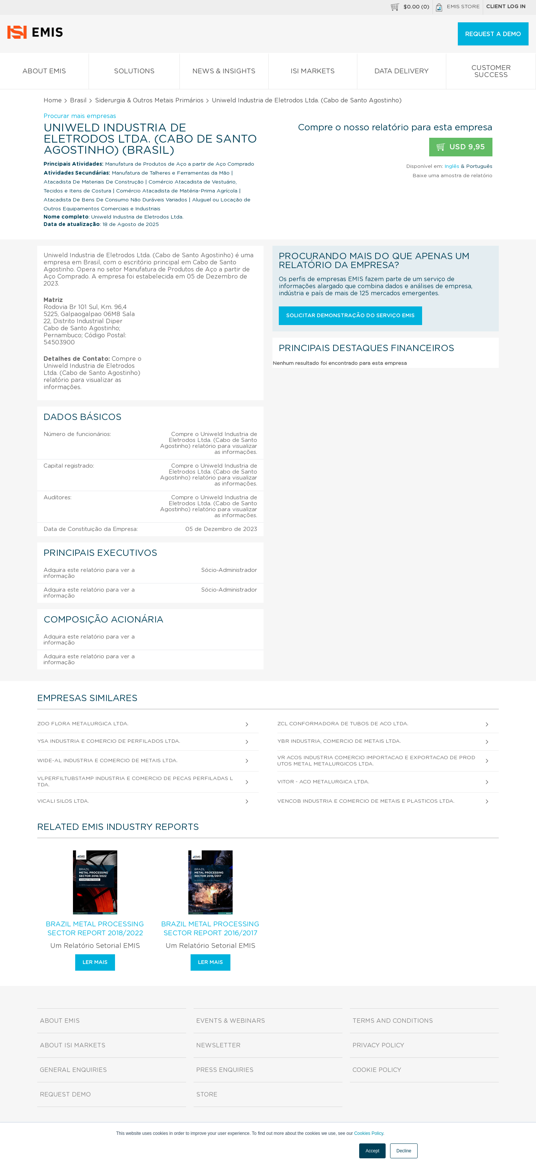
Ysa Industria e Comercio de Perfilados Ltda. (108, 741)
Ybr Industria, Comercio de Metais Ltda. (339, 741)
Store (206, 1095)
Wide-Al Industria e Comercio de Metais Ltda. (107, 760)
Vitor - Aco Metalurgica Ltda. (323, 781)
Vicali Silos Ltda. (63, 801)
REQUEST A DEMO (493, 34)
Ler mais (95, 962)
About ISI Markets (72, 1045)
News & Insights (224, 72)
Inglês (451, 166)
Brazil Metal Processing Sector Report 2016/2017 (210, 929)
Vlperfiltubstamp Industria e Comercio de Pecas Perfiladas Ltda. (135, 781)
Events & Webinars (230, 1021)
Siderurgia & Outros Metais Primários (149, 101)
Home (53, 101)
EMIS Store (458, 7)
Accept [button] (372, 1150)
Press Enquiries (224, 1070)
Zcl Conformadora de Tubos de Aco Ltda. (342, 723)
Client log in (506, 6)
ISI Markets (313, 72)
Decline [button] (403, 1150)
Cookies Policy (368, 1133)
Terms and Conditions (392, 1021)
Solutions (134, 72)
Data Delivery (401, 72)
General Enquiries (73, 1070)
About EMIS (44, 72)
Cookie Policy (376, 1070)
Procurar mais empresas (80, 116)
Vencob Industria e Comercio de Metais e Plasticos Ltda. (365, 801)
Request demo (65, 1095)
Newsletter (218, 1045)
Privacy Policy (378, 1045)
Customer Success (491, 73)
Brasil (78, 101)
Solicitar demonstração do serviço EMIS (350, 315)
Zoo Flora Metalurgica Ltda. (82, 723)
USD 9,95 (461, 147)
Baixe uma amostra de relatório (452, 175)
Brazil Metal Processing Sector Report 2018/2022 (95, 929)
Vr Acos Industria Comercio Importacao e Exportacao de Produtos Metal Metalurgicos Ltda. (376, 761)
